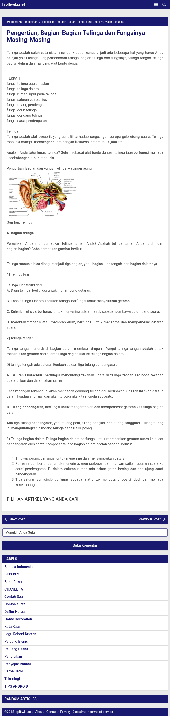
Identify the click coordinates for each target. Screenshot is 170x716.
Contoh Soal (14, 596)
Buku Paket (13, 582)
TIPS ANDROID (16, 686)
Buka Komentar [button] (85, 545)
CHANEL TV (13, 589)
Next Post (17, 519)
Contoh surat (14, 604)
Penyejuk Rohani (17, 664)
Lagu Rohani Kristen (20, 634)
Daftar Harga (14, 612)
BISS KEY (11, 574)
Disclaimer (79, 712)
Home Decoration (18, 619)
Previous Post (150, 519)
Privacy (65, 712)
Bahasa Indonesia (18, 567)
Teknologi (12, 679)
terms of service (101, 712)
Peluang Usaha (16, 649)
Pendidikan (13, 656)
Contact (52, 712)
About (39, 712)
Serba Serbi (13, 671)
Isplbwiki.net (13, 4)
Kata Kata (12, 627)
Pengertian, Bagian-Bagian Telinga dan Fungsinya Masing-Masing (76, 36)
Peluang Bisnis (16, 641)
